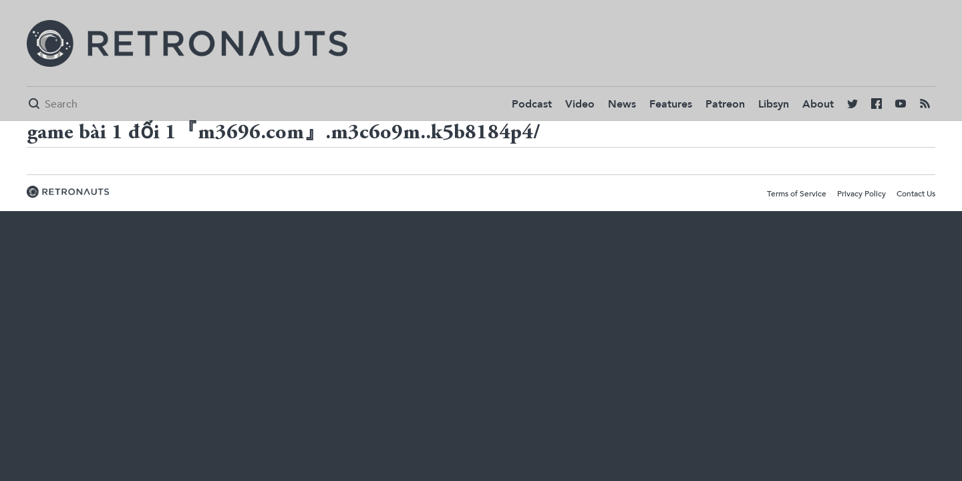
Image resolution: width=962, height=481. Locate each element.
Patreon (725, 104)
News (622, 104)
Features (670, 104)
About (818, 104)
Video (580, 104)
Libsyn (773, 104)
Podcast (532, 104)
